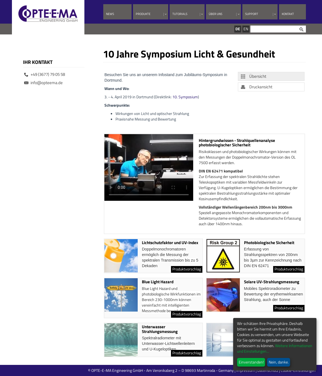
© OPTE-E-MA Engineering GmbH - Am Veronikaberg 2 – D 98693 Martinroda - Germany (183, 370)
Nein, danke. (279, 362)
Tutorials (179, 14)
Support (251, 14)
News (110, 14)
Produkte (143, 14)
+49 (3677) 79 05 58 (44, 74)
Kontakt (288, 14)
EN (245, 29)
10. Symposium (185, 97)
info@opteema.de (43, 82)
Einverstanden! (251, 362)
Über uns (215, 14)
